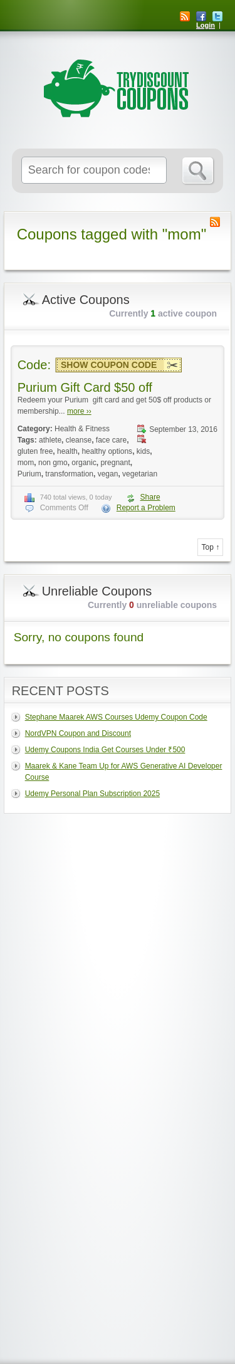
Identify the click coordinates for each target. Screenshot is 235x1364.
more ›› (79, 411)
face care (111, 440)
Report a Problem (146, 507)
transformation (69, 474)
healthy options (106, 451)
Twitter (217, 16)
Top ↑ (210, 547)
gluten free (35, 451)
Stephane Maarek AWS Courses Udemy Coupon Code (116, 717)
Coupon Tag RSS (215, 222)
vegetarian (139, 474)
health (67, 451)
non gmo (53, 462)
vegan (108, 474)
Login (205, 25)
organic (83, 462)
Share (150, 497)
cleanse (78, 440)
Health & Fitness (82, 428)
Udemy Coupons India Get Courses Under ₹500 (105, 749)
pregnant (115, 462)
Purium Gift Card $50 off (85, 387)
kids (143, 451)
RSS (185, 16)
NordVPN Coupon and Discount (78, 733)
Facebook (201, 16)
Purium (29, 474)
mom (26, 462)
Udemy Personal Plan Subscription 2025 (92, 793)
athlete (50, 440)
